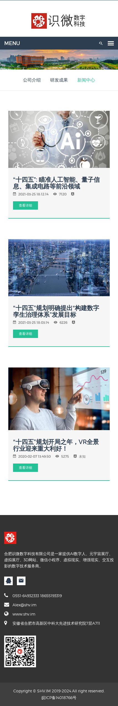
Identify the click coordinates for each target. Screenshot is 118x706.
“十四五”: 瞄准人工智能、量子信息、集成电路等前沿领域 (56, 183)
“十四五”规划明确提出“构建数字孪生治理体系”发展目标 (56, 311)
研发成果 (59, 80)
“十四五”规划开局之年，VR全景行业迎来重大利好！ (56, 445)
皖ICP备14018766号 (59, 697)
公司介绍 (32, 80)
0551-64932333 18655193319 (33, 595)
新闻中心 (86, 80)
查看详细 (25, 205)
